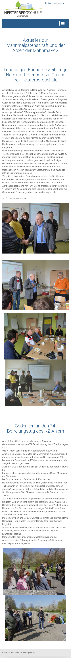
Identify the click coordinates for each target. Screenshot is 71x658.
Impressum (59, 3)
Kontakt (48, 3)
